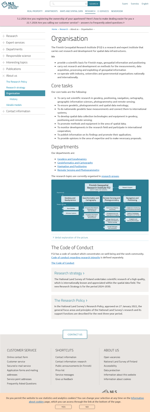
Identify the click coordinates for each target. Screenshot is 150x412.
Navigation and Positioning (72, 166)
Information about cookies (117, 379)
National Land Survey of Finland (120, 361)
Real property (35, 11)
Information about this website (120, 374)
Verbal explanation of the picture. (71, 237)
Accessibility (110, 366)
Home (54, 29)
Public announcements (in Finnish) (73, 366)
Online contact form (17, 357)
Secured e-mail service (19, 366)
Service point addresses (19, 379)
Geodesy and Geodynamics (72, 158)
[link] (100, 279)
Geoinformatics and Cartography (75, 162)
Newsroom (117, 11)
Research (90, 11)
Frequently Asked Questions (21, 383)
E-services (103, 11)
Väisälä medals (14, 105)
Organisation (13, 93)
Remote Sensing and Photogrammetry (78, 169)
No (87, 407)
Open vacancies (112, 357)
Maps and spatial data (71, 11)
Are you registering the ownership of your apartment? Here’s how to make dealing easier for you (79, 18)
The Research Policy (16, 81)
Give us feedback (64, 379)
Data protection (112, 370)
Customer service (16, 361)
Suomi (125, 3)
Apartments (51, 11)
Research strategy (15, 87)
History (13, 99)
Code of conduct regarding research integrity (75, 257)
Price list (59, 370)
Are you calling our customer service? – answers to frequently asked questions (80, 22)
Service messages (64, 374)
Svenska (135, 3)
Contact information (65, 357)
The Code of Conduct (62, 262)
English (145, 3)
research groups (110, 175)
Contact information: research (70, 361)
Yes (63, 407)
